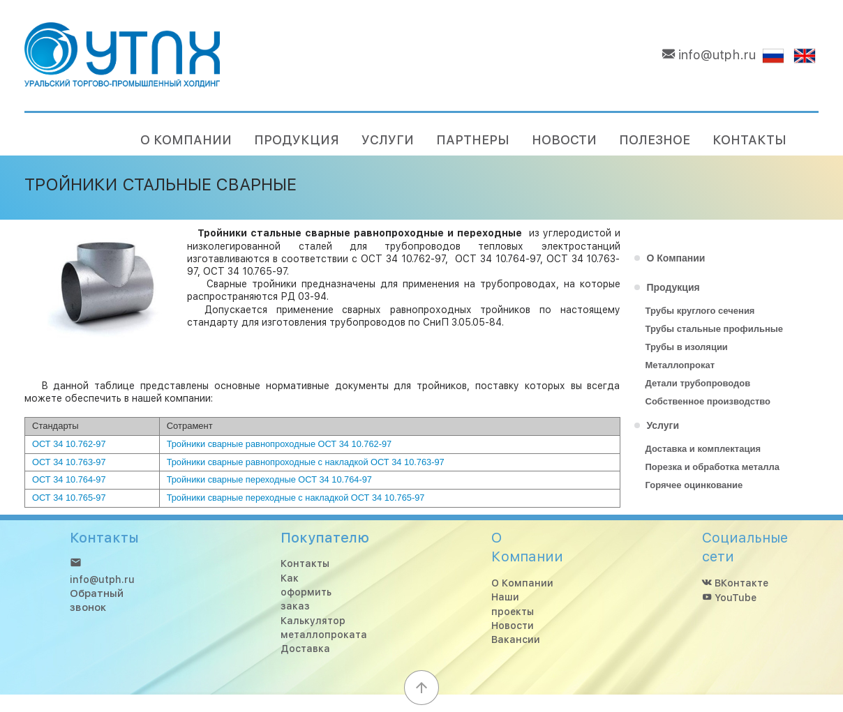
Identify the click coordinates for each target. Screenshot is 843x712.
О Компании (522, 583)
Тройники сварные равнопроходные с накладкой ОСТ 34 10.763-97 (306, 462)
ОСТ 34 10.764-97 (69, 479)
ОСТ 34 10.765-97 (69, 497)
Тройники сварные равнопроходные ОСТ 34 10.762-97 (279, 444)
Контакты (305, 564)
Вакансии (515, 640)
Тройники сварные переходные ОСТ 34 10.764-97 (269, 479)
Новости (512, 625)
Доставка (305, 649)
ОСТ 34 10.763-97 (69, 462)
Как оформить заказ (306, 592)
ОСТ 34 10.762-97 (69, 444)
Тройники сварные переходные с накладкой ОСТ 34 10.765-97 (296, 497)
